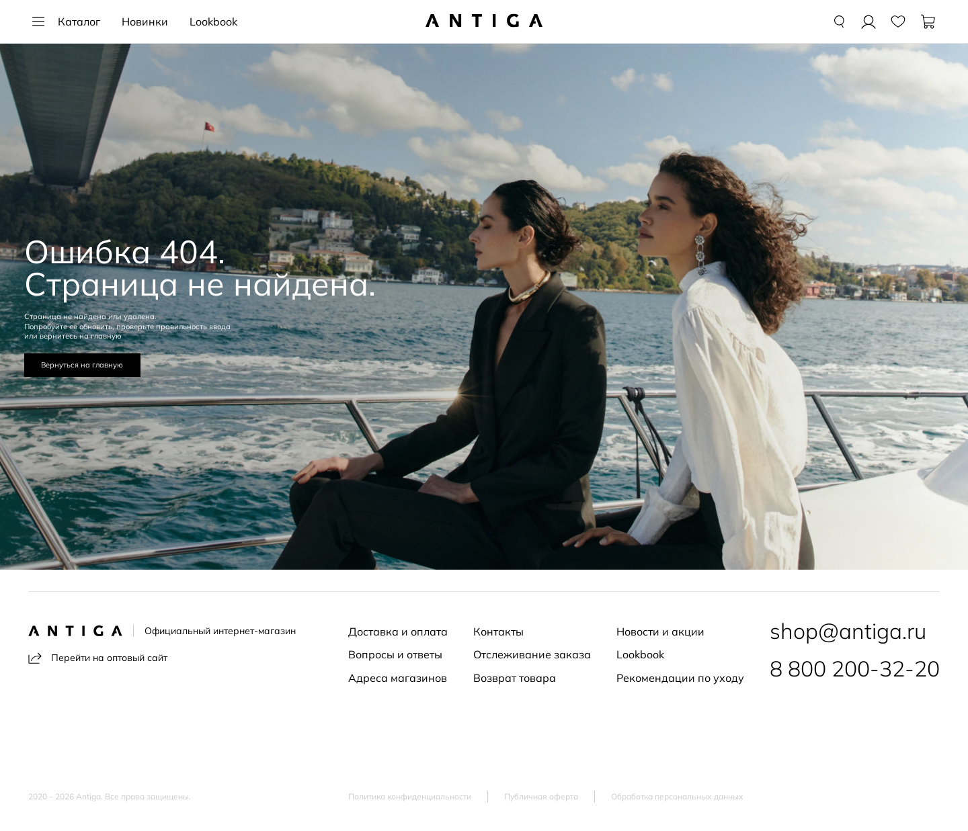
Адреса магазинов (397, 678)
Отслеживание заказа (532, 654)
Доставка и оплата (398, 631)
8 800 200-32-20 (855, 668)
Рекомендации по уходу (680, 678)
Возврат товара (514, 678)
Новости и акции (660, 631)
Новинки (145, 21)
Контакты (498, 631)
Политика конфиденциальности (409, 796)
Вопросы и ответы (395, 654)
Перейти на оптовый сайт (97, 658)
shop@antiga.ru (848, 631)
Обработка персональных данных (677, 796)
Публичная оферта (541, 796)
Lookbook (213, 21)
